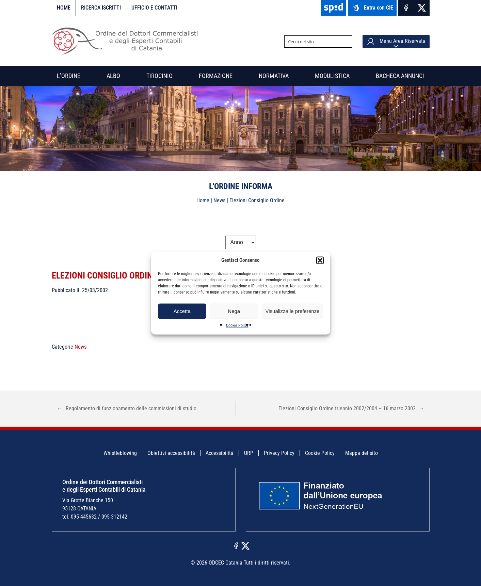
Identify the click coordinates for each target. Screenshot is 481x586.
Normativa (274, 75)
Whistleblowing (120, 453)
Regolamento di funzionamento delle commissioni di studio (126, 408)
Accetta (182, 311)
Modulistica (332, 75)
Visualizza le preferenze (293, 311)
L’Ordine (68, 75)
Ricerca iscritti (101, 7)
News (219, 200)
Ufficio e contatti (154, 7)
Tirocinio (159, 75)
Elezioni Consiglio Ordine (108, 275)
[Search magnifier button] (346, 41)
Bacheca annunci (400, 75)
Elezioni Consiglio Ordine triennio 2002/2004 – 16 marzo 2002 (351, 408)
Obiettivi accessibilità (171, 453)
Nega (234, 311)
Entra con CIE (372, 8)
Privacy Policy (279, 453)
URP (248, 453)
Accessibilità (220, 453)
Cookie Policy (237, 325)
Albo (113, 75)
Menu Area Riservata (396, 41)
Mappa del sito (361, 453)
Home (63, 7)
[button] (320, 260)
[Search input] (312, 41)
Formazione (216, 75)
